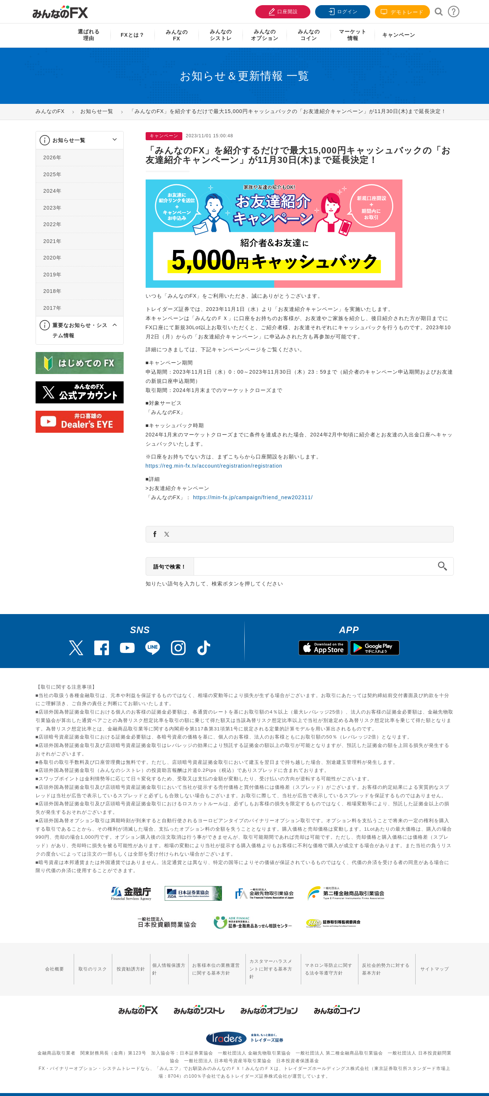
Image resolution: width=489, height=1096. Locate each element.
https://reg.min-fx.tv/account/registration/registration (214, 466)
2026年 (52, 157)
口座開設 (282, 10)
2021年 (52, 241)
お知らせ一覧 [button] (68, 140)
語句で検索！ (169, 567)
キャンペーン (398, 35)
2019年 (52, 274)
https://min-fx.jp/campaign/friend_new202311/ (253, 497)
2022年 (52, 224)
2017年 (52, 308)
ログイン (342, 10)
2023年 (52, 208)
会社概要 (54, 965)
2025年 (52, 174)
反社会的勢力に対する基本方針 (386, 965)
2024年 (52, 191)
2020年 (52, 258)
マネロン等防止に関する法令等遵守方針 (327, 965)
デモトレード (402, 12)
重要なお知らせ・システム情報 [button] (79, 330)
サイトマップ (435, 965)
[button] (108, 140)
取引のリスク (91, 965)
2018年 (52, 291)
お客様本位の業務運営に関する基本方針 (213, 965)
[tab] (79, 140)
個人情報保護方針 (166, 965)
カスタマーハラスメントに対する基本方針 (271, 965)
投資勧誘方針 (129, 965)
